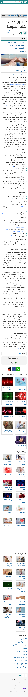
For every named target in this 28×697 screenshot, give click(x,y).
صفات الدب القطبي (22, 651)
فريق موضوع (14, 685)
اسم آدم (25, 654)
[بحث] (20, 2)
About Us (25, 685)
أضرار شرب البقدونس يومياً (20, 657)
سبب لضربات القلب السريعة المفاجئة (15, 206)
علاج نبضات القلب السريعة (17, 84)
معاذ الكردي (8, 33)
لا (11, 362)
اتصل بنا (25, 679)
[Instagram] (20, 675)
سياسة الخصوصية (13, 682)
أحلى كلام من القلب (22, 667)
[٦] (5, 264)
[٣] (16, 168)
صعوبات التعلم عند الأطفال (20, 645)
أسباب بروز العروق (22, 642)
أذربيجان (25, 648)
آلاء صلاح (11, 31)
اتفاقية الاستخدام (23, 682)
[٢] (3, 140)
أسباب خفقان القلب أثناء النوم (15, 230)
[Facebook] (26, 675)
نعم (16, 362)
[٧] (20, 329)
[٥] (16, 190)
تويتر (9, 369)
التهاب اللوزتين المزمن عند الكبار (19, 664)
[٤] (6, 174)
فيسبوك (14, 369)
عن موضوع (14, 679)
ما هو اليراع (24, 639)
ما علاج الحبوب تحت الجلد (21, 661)
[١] (6, 105)
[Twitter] (23, 675)
